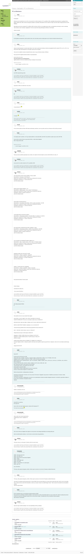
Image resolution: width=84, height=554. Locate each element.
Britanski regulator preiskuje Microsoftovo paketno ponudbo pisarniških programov (31, 0)
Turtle (57, 534)
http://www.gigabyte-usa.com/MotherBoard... (22, 58)
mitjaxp (16, 523)
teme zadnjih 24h (5, 16)
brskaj (3, 21)
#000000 (19, 150)
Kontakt (25, 552)
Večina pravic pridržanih (8, 552)
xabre (57, 522)
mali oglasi (4, 15)
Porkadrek (19, 451)
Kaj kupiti (19, 524)
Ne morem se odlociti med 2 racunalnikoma (24, 530)
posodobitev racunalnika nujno (21, 522)
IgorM (18, 124)
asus (56, 526)
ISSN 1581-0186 (31, 552)
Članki (2, 18)
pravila (3, 24)
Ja (14, 93)
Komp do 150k (18, 526)
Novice (2, 10)
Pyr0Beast (57, 530)
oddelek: (40, 548)
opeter (18, 111)
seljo (15, 531)
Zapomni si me (76, 16)
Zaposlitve (3, 20)
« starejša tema (28, 548)
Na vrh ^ (81, 552)
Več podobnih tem (15, 543)
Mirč (18, 300)
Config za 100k (18, 538)
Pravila (2, 552)
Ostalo (2, 23)
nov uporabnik (75, 24)
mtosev (19, 69)
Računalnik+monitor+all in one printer (23, 534)
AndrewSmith (20, 385)
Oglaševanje (21, 552)
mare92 (16, 527)
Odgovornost (16, 552)
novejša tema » (55, 548)
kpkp (18, 14)
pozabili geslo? (76, 25)
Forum (2, 13)
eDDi (18, 34)
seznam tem (75, 35)
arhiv (3, 11)
